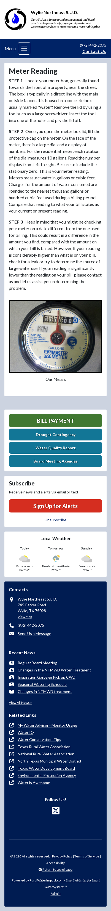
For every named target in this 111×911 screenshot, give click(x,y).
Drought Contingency (55, 434)
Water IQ (26, 732)
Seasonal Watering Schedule (42, 684)
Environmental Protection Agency (47, 775)
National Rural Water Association (46, 753)
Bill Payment (55, 420)
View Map (25, 617)
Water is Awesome (34, 782)
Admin (56, 893)
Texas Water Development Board (46, 768)
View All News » (20, 702)
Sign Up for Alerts (55, 506)
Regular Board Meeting (37, 662)
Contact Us (94, 51)
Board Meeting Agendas (55, 461)
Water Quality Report (56, 447)
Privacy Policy (62, 856)
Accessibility (55, 863)
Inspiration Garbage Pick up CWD (46, 677)
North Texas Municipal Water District (50, 761)
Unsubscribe (55, 519)
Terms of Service (86, 856)
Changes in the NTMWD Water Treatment (54, 670)
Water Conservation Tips (39, 739)
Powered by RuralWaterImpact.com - (56, 883)
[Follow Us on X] (55, 810)
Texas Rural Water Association (44, 746)
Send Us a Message (34, 633)
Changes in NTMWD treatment (45, 691)
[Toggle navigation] (24, 48)
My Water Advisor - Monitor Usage (47, 725)
